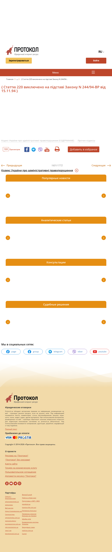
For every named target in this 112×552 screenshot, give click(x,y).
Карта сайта (11, 463)
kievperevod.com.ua (12, 534)
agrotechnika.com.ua (12, 518)
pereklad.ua (26, 504)
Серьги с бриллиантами (10, 497)
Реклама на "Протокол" (16, 455)
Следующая (98, 165)
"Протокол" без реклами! (17, 459)
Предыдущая (14, 165)
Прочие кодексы (86, 140)
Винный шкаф (27, 495)
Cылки (24, 534)
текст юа (8, 530)
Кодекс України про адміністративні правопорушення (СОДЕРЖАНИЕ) (37, 140)
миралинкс (9, 505)
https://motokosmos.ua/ (13, 511)
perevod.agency (10, 521)
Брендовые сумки (28, 527)
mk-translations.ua (11, 527)
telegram (55, 352)
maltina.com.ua (27, 530)
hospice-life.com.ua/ (29, 507)
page (11, 352)
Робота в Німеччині (29, 498)
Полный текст (11, 429)
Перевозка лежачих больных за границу (29, 515)
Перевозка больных (29, 511)
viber (77, 352)
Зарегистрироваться (19, 60)
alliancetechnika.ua (12, 502)
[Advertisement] (58, 21)
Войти (96, 60)
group (33, 352)
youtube (99, 352)
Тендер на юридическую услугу (21, 467)
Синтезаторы (10, 514)
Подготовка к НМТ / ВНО (31, 501)
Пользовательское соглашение (20, 472)
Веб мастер (9, 508)
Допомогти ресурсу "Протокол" (20, 476)
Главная (10, 79)
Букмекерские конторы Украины (30, 523)
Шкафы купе (26, 519)
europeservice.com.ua (13, 524)
